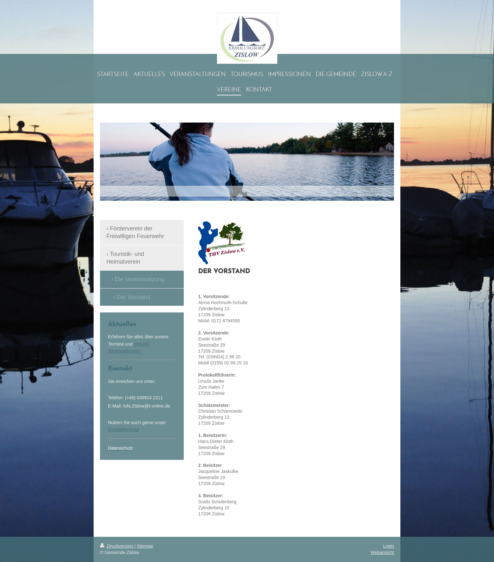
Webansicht (382, 552)
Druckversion (117, 546)
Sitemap (145, 546)
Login (388, 546)
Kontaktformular (123, 429)
